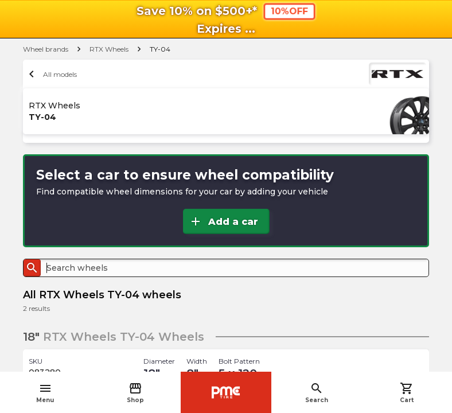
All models (51, 74)
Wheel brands (45, 49)
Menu (45, 392)
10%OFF (288, 11)
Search (316, 392)
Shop (135, 392)
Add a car (223, 221)
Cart (407, 392)
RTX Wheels (108, 49)
